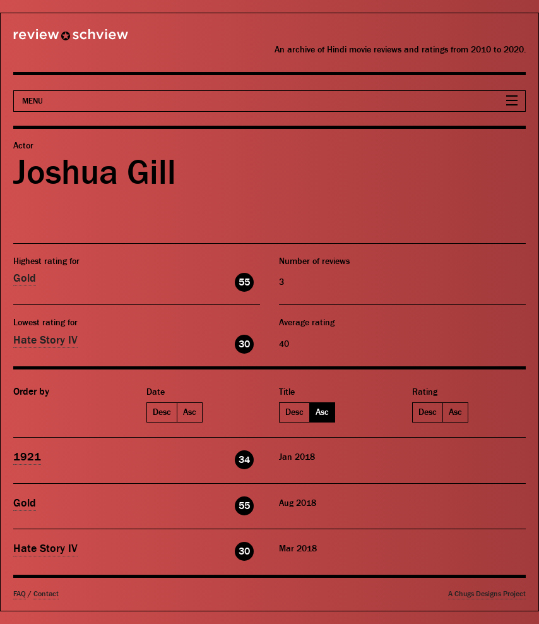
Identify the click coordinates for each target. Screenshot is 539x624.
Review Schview (49, 39)
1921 (27, 457)
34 (244, 459)
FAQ (19, 594)
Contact (46, 594)
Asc (189, 412)
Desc (162, 412)
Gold (24, 278)
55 (244, 282)
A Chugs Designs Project (487, 594)
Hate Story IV (45, 340)
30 (244, 344)
